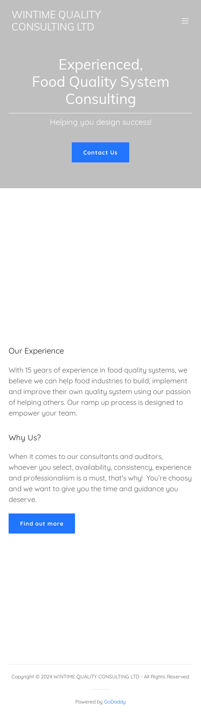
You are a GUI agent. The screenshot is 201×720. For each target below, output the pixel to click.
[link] (72, 28)
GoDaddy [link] (115, 701)
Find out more (42, 523)
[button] (185, 21)
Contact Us (100, 152)
